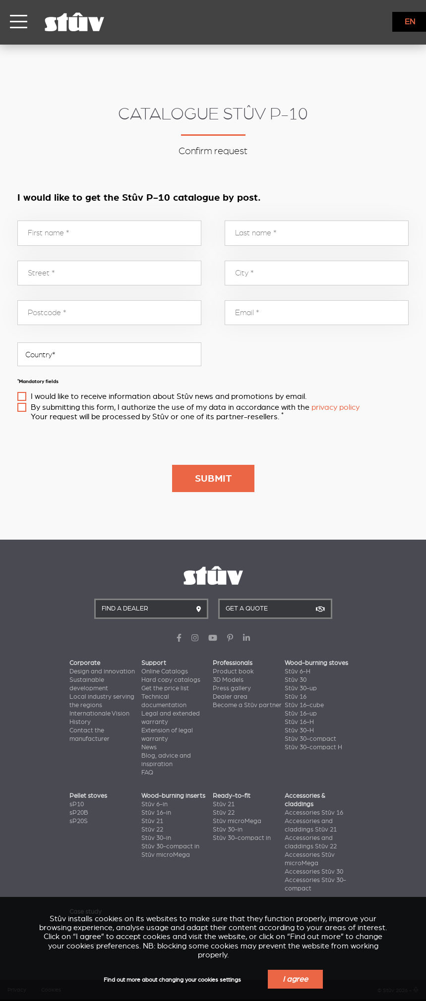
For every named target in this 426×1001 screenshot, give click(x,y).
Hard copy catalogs (170, 679)
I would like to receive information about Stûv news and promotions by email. (168, 396)
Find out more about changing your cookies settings (172, 980)
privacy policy (335, 407)
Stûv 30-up (301, 688)
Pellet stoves (88, 795)
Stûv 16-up (301, 713)
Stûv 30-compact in (170, 846)
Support (153, 663)
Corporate (84, 663)
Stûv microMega (165, 854)
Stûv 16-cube (304, 705)
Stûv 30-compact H (313, 747)
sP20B (78, 812)
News (149, 747)
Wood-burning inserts (173, 795)
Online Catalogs (164, 671)
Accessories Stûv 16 (314, 812)
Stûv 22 (152, 829)
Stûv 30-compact (310, 738)
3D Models (228, 679)
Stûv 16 (295, 696)
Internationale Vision (99, 713)
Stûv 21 (152, 821)
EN (410, 21)
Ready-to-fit (231, 795)
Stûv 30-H (299, 730)
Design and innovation (102, 671)
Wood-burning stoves (316, 663)
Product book (233, 671)
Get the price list (165, 688)
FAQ (147, 772)
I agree (295, 979)
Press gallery (232, 688)
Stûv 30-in (156, 837)
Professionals (232, 663)
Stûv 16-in (156, 812)
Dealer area (230, 696)
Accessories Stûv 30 (314, 871)
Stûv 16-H (299, 722)
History (80, 722)
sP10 (76, 804)
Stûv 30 (295, 679)
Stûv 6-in (154, 804)
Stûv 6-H (297, 671)
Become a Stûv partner (247, 705)
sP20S (78, 821)
